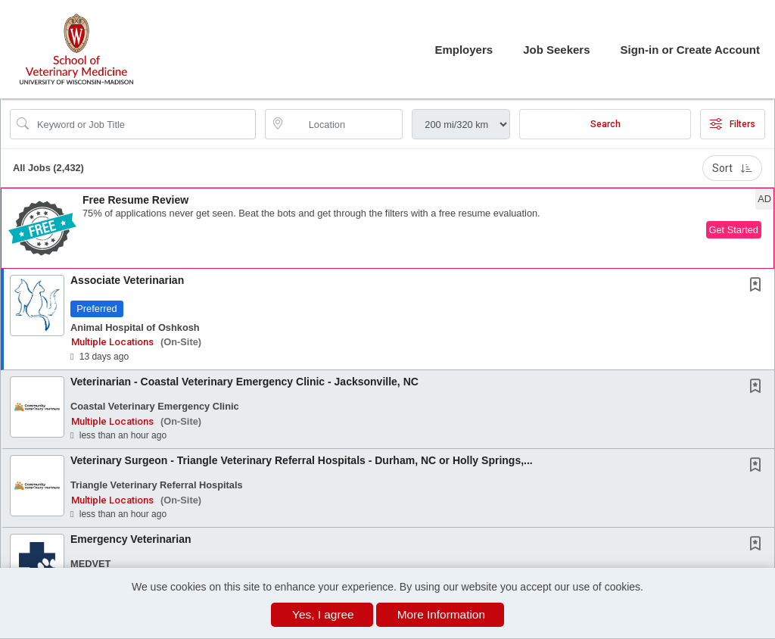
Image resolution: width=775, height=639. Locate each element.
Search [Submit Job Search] (605, 124)
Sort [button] (732, 168)
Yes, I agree (323, 614)
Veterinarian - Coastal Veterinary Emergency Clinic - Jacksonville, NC (244, 382)
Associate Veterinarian (127, 280)
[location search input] (344, 124)
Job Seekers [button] (556, 49)
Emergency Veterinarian (130, 539)
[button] (387, 228)
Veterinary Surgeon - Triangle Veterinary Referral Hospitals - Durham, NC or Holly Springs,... (301, 460)
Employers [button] (463, 49)
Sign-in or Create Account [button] (690, 49)
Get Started (733, 229)
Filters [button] (732, 124)
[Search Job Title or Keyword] (143, 124)
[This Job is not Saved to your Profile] (758, 286)
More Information (441, 614)
